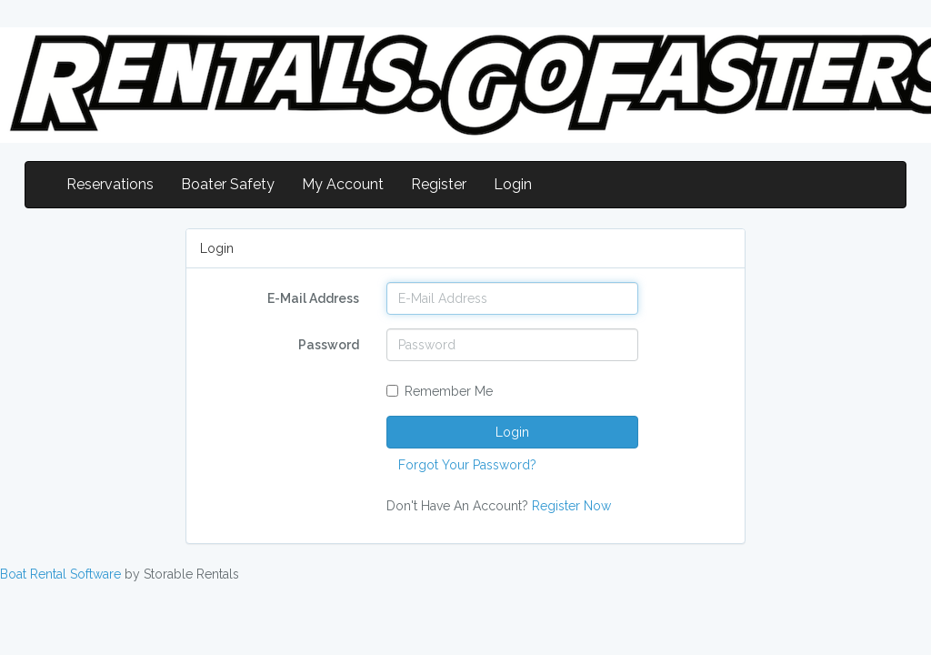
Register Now (571, 506)
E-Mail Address (313, 298)
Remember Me (439, 391)
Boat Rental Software (60, 574)
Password (328, 345)
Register (438, 184)
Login (513, 184)
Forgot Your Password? (467, 465)
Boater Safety (228, 184)
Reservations (110, 184)
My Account (343, 184)
